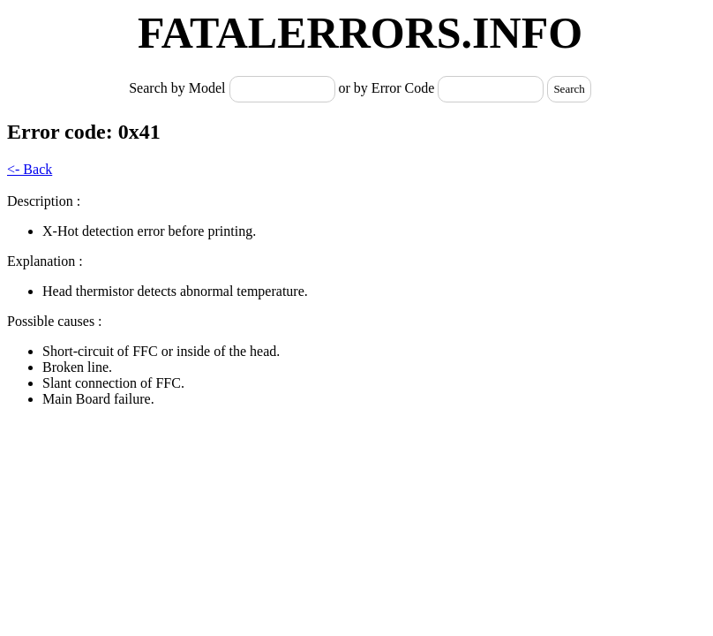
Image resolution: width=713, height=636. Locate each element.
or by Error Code (387, 87)
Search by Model (179, 87)
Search (568, 88)
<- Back (29, 169)
